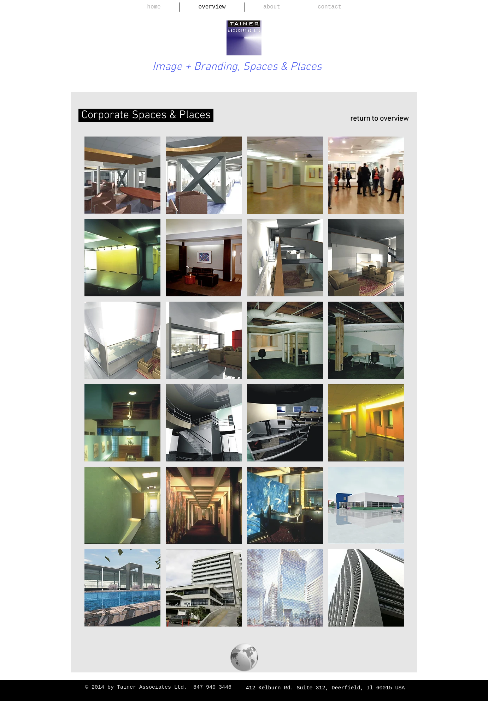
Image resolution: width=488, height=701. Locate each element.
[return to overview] (375, 119)
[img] (204, 257)
